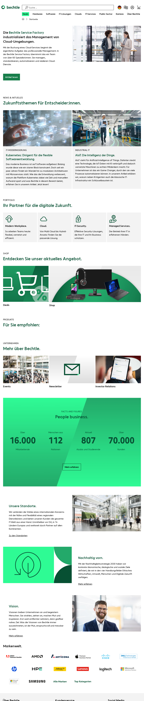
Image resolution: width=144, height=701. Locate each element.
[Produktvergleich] (126, 7)
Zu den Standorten (18, 535)
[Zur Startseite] (10, 9)
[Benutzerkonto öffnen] (132, 7)
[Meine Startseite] (23, 19)
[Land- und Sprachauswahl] (119, 7)
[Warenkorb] (139, 7)
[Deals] (25, 14)
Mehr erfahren (72, 467)
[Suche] (71, 7)
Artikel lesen (11, 77)
